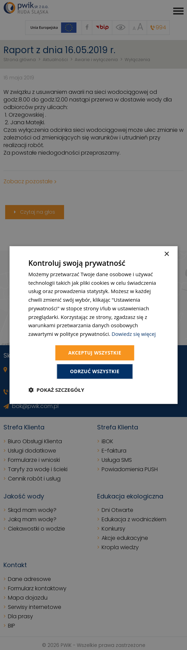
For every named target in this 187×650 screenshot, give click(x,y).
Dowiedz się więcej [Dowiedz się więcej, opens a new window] (134, 333)
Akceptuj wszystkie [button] (94, 352)
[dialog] (93, 325)
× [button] (166, 253)
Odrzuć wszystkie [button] (95, 371)
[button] (56, 390)
